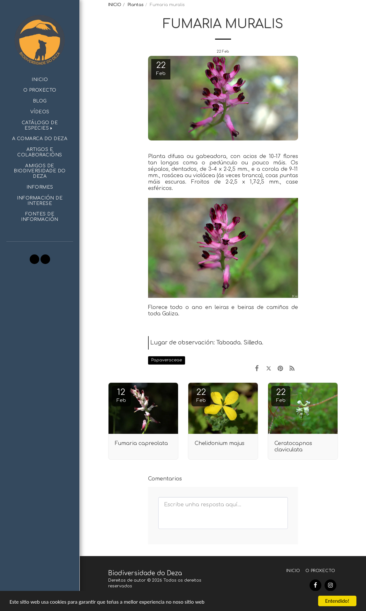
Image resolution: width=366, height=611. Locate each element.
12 (121, 395)
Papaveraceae (166, 360)
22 (201, 395)
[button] (39, 126)
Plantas (136, 5)
